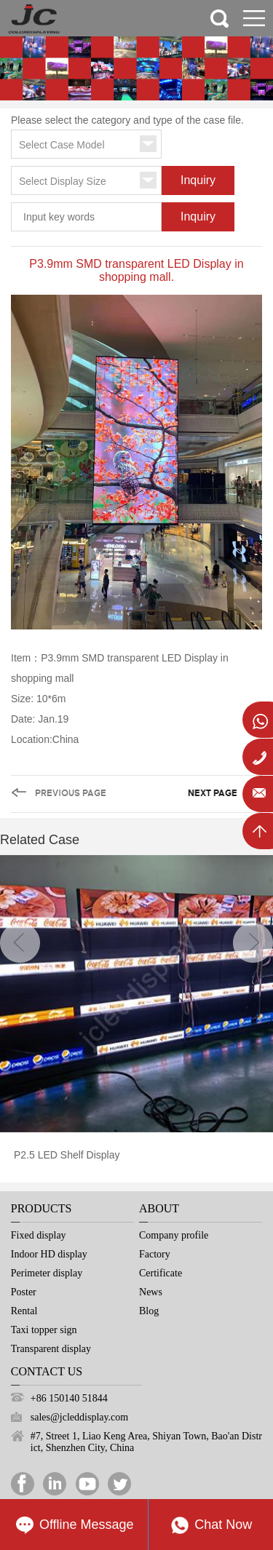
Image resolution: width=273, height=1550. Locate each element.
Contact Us (46, 1371)
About (159, 1208)
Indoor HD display (49, 1254)
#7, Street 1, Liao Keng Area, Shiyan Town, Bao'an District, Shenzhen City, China (146, 1442)
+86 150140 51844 (69, 1398)
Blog (149, 1310)
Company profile (173, 1235)
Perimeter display (46, 1273)
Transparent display (51, 1348)
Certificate (160, 1273)
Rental (24, 1310)
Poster (23, 1292)
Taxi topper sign (44, 1329)
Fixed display (38, 1235)
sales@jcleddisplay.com (79, 1417)
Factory (154, 1254)
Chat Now (210, 1525)
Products (41, 1208)
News (150, 1292)
